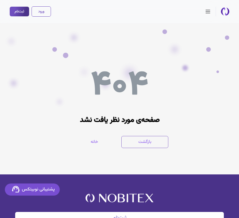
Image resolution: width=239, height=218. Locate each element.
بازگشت (144, 142)
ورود (41, 11)
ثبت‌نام (19, 11)
